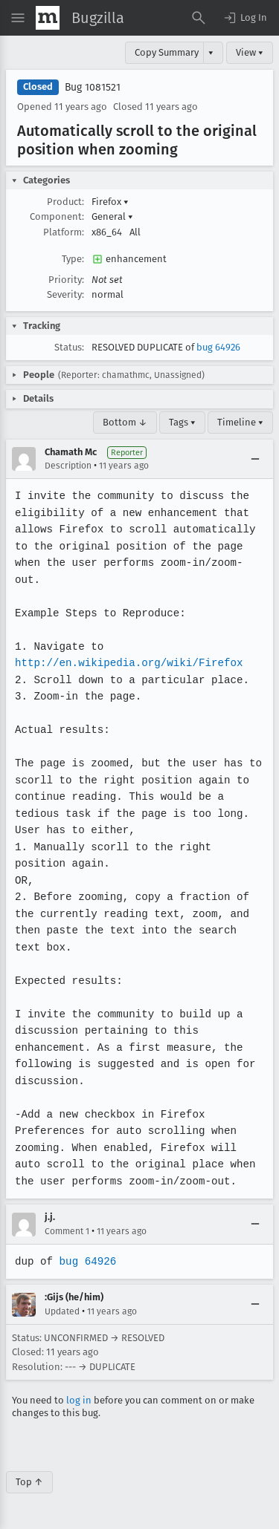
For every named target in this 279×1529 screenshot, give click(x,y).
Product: (65, 201)
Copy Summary (167, 52)
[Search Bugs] (199, 18)
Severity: (65, 294)
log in (79, 1400)
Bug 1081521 (93, 87)
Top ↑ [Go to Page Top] (29, 1481)
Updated (62, 1311)
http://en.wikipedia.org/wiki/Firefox (127, 663)
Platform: (63, 232)
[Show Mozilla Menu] (48, 18)
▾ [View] (211, 52)
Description (68, 465)
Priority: (66, 279)
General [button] (112, 216)
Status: (69, 347)
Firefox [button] (110, 201)
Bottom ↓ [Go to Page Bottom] (125, 422)
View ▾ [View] (249, 52)
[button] (245, 18)
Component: (57, 216)
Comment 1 (67, 1231)
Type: (73, 258)
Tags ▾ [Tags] (182, 422)
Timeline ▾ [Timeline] (240, 422)
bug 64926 (218, 347)
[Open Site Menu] (18, 18)
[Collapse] (255, 459)
